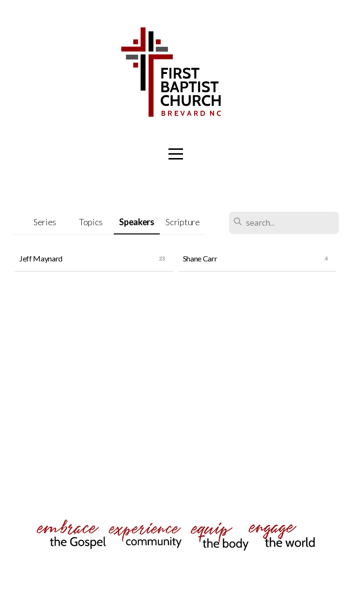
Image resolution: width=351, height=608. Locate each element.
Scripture (182, 222)
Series (44, 222)
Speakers (136, 222)
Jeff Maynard (40, 258)
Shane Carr (200, 258)
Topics (91, 222)
